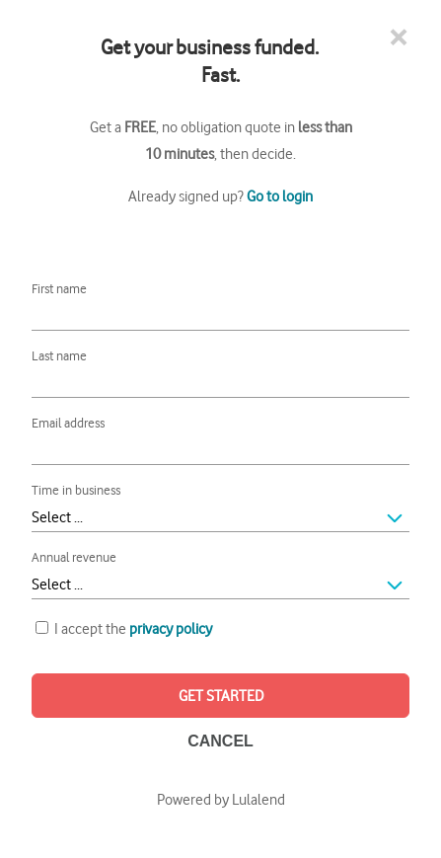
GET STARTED (221, 695)
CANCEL (220, 741)
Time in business (76, 489)
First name (59, 287)
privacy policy (170, 628)
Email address (68, 422)
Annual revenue (74, 556)
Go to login (280, 195)
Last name (59, 355)
